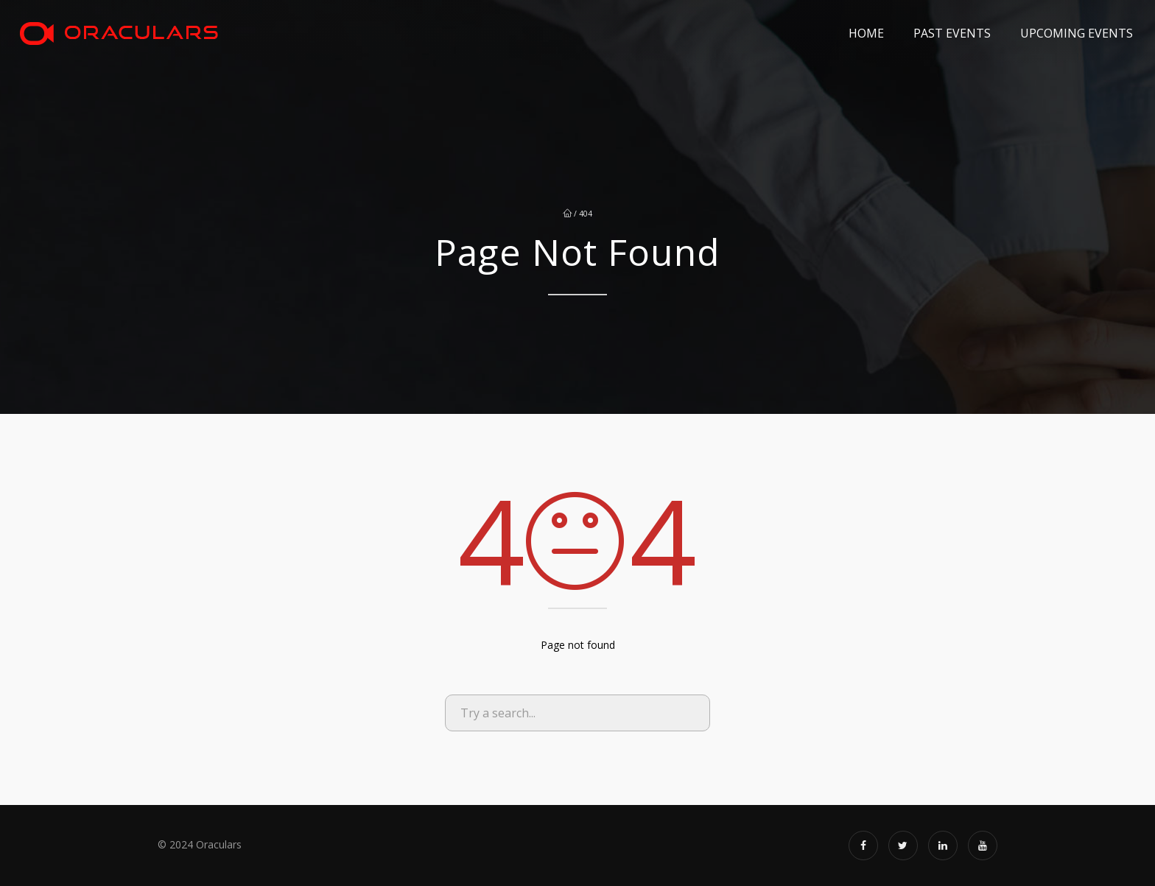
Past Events (952, 33)
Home (866, 33)
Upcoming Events (1076, 33)
